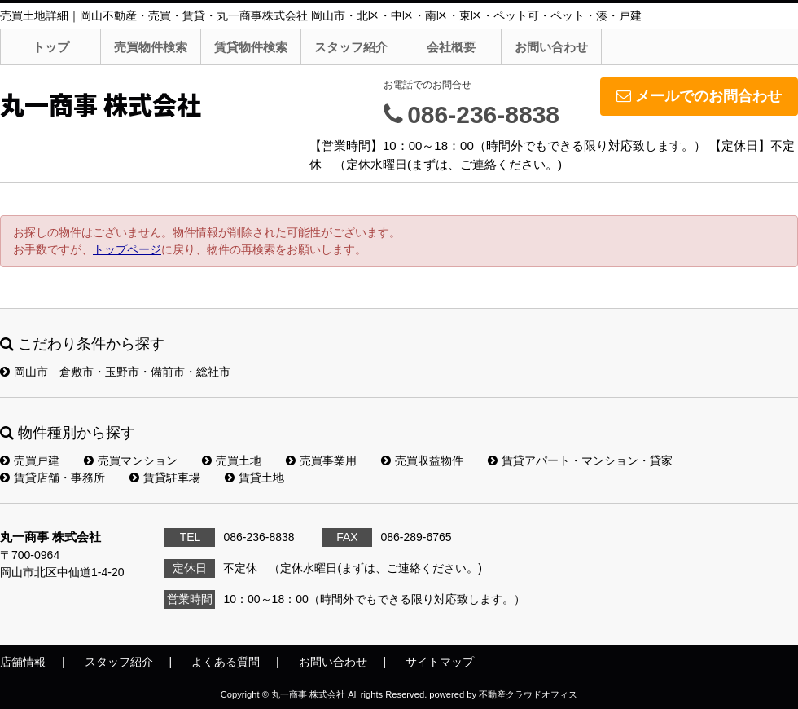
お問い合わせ (551, 47)
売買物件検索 (150, 47)
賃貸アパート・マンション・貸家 (580, 460)
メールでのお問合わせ (699, 96)
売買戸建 (29, 460)
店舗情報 (23, 661)
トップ (51, 47)
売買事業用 (321, 460)
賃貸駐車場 (164, 477)
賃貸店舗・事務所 (52, 477)
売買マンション (131, 460)
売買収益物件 (422, 460)
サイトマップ (440, 661)
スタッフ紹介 (351, 47)
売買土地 (231, 460)
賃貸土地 (254, 477)
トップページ (127, 249)
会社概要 (451, 47)
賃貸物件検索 (250, 47)
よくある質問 (225, 661)
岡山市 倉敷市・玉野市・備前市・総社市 (115, 371)
